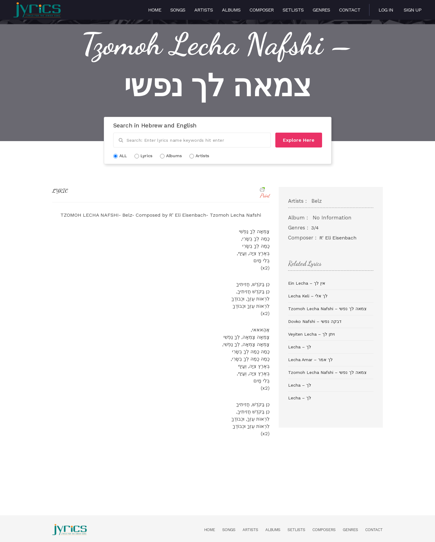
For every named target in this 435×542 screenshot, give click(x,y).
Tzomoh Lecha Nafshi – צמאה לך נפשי (327, 308)
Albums (231, 10)
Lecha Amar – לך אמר (310, 359)
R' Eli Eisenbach (337, 238)
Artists (203, 10)
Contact (349, 10)
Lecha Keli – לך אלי (308, 295)
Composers (323, 529)
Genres (321, 10)
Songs (177, 10)
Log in (386, 10)
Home (154, 10)
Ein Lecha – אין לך (306, 283)
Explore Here (298, 140)
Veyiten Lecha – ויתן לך (311, 334)
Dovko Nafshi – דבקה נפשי (315, 321)
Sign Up (412, 10)
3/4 (315, 228)
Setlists (293, 10)
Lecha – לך (299, 346)
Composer (262, 10)
